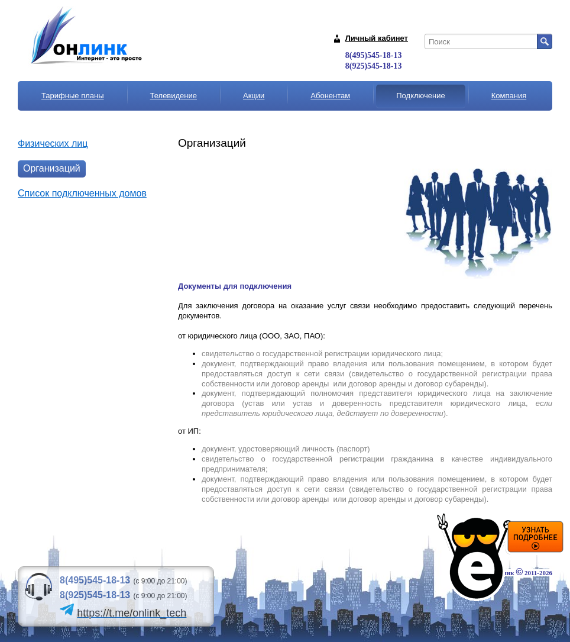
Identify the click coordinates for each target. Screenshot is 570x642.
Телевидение (173, 95)
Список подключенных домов (82, 193)
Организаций (51, 168)
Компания (509, 95)
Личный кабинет (376, 38)
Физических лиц (53, 143)
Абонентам (330, 95)
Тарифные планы (72, 95)
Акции (253, 95)
